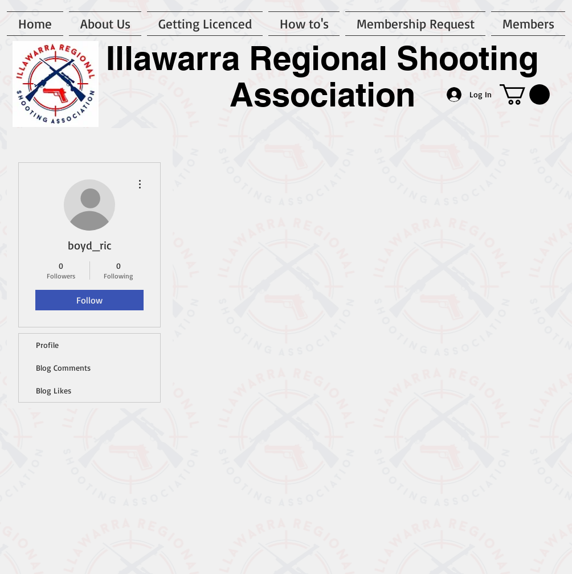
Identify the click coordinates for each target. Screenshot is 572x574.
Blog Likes (53, 390)
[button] (525, 94)
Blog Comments (63, 367)
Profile (47, 345)
